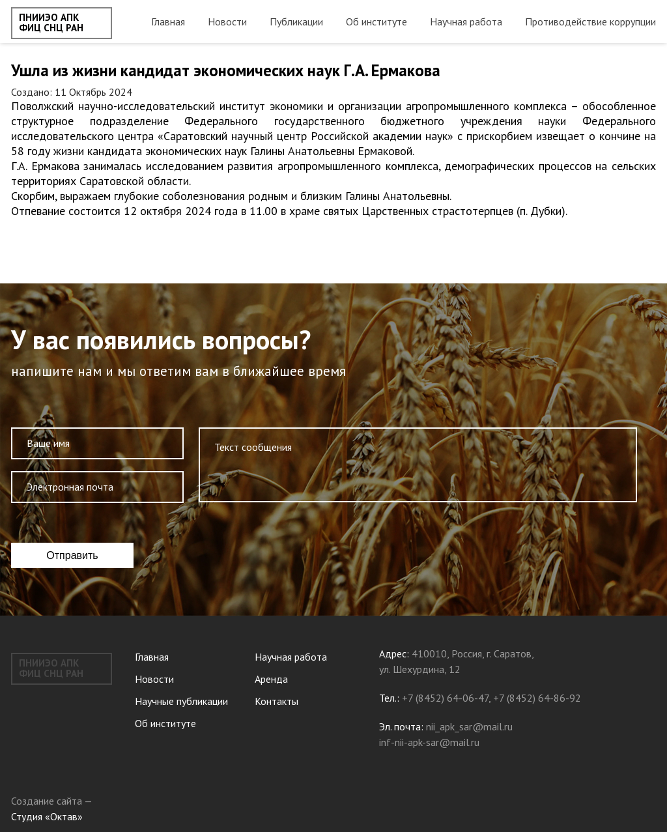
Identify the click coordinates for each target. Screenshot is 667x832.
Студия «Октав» (47, 816)
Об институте (376, 21)
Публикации (296, 21)
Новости (227, 21)
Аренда (271, 678)
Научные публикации (181, 701)
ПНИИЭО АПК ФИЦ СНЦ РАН (51, 22)
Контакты (276, 701)
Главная (168, 21)
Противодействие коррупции (590, 21)
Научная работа (466, 21)
